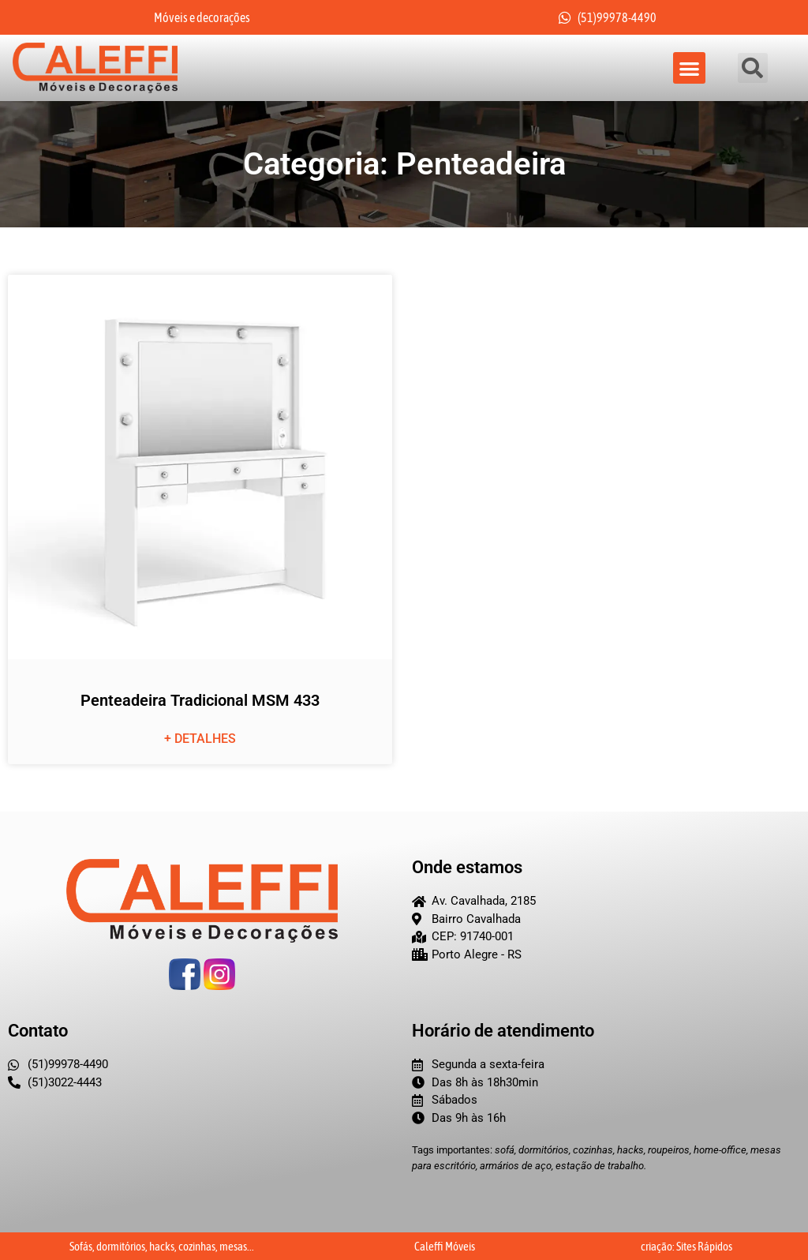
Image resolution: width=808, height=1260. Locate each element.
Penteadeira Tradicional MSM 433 (200, 701)
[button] (689, 68)
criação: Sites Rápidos (686, 1246)
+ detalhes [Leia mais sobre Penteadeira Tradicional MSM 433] (200, 739)
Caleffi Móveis (444, 1246)
